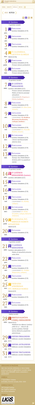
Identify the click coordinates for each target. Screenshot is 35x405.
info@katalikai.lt (17, 370)
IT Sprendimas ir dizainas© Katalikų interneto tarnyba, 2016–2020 (13, 380)
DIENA (3, 7)
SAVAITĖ (9, 7)
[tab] (23, 17)
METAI (20, 7)
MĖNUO (15, 7)
